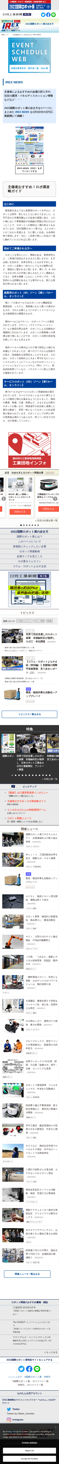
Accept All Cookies (29, 1459)
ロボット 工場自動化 (33, 866)
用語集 (49, 621)
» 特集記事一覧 (50, 779)
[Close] (55, 1427)
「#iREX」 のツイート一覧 (29, 1385)
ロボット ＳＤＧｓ (32, 846)
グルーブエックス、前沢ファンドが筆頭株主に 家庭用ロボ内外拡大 (42, 1044)
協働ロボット (7, 1077)
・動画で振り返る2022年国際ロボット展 (18, 648)
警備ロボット (31, 1117)
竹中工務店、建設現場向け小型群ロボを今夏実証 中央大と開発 (42, 1129)
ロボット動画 (39, 621)
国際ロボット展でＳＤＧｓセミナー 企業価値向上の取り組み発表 (42, 838)
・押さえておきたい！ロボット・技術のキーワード (22, 651)
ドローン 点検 (31, 1181)
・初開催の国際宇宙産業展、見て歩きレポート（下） (23, 678)
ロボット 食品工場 (32, 1262)
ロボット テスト (32, 949)
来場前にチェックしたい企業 (29, 546)
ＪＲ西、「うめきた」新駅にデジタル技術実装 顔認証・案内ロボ (42, 960)
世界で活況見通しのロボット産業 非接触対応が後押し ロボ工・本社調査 (41, 638)
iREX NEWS (22, 112)
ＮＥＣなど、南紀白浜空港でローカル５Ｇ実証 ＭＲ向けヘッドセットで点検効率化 (42, 1149)
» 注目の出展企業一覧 (46, 520)
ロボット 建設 (31, 1013)
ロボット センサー (32, 1029)
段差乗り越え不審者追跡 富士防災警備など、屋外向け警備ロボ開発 (42, 1109)
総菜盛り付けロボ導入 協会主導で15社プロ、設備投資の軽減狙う (42, 1254)
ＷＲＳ (28, 1242)
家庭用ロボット (31, 1053)
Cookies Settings (29, 1443)
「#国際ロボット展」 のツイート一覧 (29, 1381)
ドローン (6, 992)
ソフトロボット (31, 1202)
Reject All (29, 1451)
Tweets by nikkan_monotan (20, 1413)
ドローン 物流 (31, 908)
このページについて (29, 541)
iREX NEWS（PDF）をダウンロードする (29, 169)
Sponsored (30, 701)
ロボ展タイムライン (29, 561)
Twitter (16, 1409)
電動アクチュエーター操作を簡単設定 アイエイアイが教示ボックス (42, 1213)
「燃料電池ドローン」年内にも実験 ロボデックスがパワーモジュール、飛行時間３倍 (42, 980)
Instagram (18, 1419)
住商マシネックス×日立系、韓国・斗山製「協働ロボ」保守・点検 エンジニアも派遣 (42, 1065)
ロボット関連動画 (29, 551)
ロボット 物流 (31, 928)
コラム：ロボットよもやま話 (29, 566)
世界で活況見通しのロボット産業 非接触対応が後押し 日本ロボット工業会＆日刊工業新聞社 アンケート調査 (30, 763)
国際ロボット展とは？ (29, 536)
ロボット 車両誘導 (32, 1097)
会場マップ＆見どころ (29, 556)
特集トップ (5, 34)
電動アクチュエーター (34, 1222)
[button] (12, 775)
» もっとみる (51, 1352)
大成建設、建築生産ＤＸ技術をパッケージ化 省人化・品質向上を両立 (42, 1004)
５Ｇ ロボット (8, 1161)
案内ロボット (31, 969)
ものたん (42, 1400)
